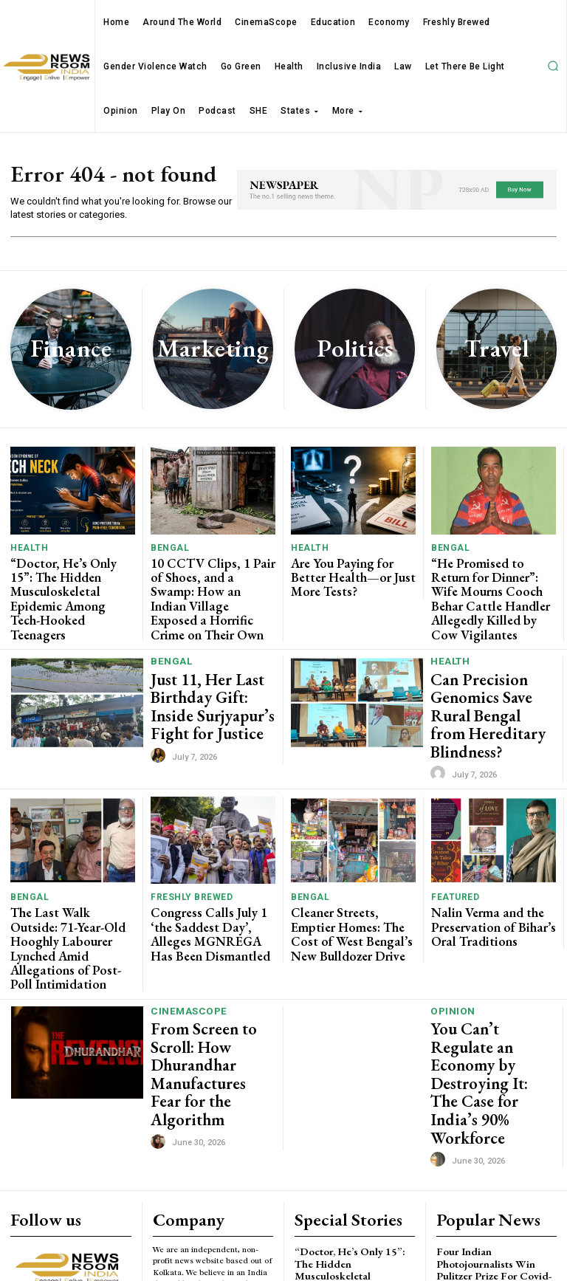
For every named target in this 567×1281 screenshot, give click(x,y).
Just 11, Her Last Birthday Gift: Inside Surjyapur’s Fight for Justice (205, 669)
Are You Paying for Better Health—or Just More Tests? (349, 572)
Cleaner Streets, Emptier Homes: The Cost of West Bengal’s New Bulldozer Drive (348, 864)
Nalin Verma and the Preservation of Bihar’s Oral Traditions (493, 859)
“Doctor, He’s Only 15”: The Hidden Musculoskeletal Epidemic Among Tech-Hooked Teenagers (69, 584)
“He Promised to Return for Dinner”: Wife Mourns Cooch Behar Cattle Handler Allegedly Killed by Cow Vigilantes (493, 584)
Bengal (167, 548)
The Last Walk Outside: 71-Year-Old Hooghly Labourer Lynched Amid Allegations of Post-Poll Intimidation (71, 870)
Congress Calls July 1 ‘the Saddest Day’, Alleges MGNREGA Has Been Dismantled (208, 864)
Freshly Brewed (188, 835)
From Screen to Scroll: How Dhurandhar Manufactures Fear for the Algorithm (209, 957)
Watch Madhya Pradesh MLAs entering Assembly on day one (493, 1208)
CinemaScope (187, 920)
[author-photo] (160, 710)
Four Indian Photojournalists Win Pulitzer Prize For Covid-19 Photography (493, 1114)
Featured (452, 835)
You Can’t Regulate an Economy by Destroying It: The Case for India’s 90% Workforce (488, 962)
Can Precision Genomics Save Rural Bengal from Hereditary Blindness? (492, 669)
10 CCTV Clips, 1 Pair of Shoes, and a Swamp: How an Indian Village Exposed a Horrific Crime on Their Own (210, 584)
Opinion (452, 919)
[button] (553, 65)
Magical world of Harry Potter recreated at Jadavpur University (495, 1164)
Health (26, 548)
